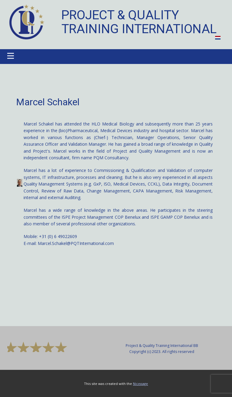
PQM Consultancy (110, 157)
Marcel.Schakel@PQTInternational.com (76, 243)
